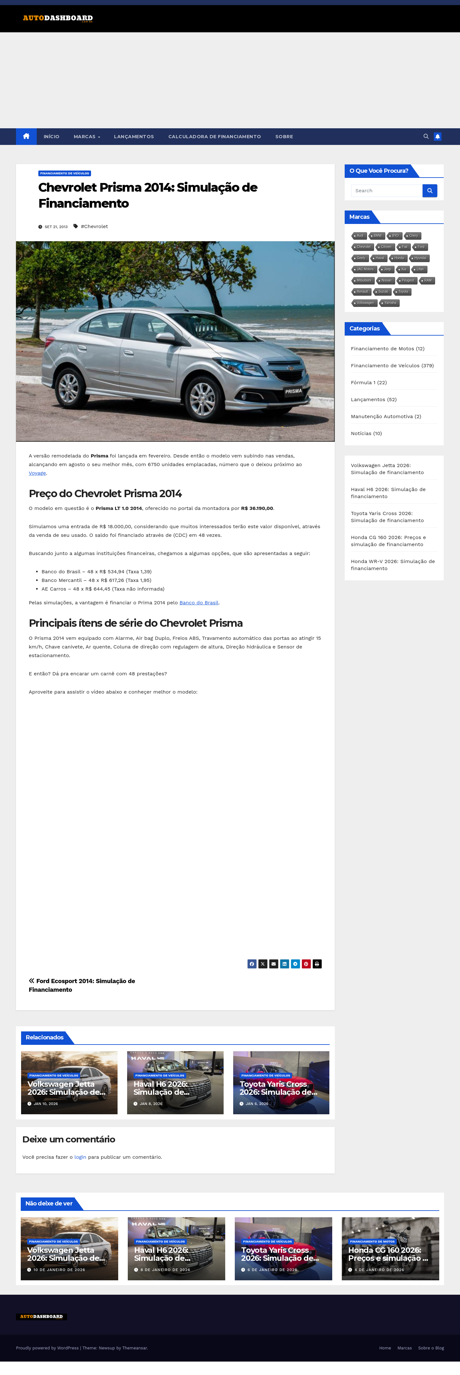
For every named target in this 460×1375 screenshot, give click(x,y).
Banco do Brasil (199, 603)
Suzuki (383, 291)
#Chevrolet (94, 226)
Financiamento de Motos (382, 349)
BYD (395, 235)
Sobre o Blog (431, 1348)
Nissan (387, 280)
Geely (361, 258)
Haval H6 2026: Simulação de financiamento (161, 1092)
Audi (360, 235)
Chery (414, 235)
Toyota (403, 291)
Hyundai (420, 258)
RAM (428, 280)
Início (52, 136)
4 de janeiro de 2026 (379, 1270)
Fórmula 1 (363, 382)
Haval (380, 258)
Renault (362, 291)
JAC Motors (365, 269)
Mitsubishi (364, 280)
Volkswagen (365, 303)
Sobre (284, 136)
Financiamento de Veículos (64, 173)
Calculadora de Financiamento (214, 136)
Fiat (405, 247)
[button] (426, 136)
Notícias (361, 433)
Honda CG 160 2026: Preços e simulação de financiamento (390, 1258)
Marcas (85, 136)
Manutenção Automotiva (382, 416)
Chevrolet (364, 247)
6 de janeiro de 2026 (272, 1270)
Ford (421, 247)
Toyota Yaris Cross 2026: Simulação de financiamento (275, 1092)
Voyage (37, 473)
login (80, 1157)
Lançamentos (134, 136)
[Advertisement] (230, 80)
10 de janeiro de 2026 (59, 1270)
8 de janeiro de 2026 (165, 1270)
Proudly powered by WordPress (48, 1348)
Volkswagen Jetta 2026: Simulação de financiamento (63, 1092)
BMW (378, 235)
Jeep (387, 269)
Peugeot (408, 280)
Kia (404, 269)
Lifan (420, 269)
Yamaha (390, 303)
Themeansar (134, 1348)
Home (385, 1348)
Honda (399, 258)
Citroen (386, 247)
